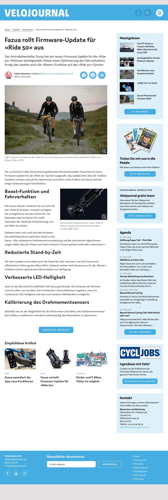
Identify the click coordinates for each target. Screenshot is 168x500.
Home (7, 29)
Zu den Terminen (140, 332)
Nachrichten (27, 29)
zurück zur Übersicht (56, 330)
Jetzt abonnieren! (140, 216)
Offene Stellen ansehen (140, 381)
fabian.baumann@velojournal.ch (56, 73)
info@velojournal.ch (15, 465)
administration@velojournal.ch (134, 427)
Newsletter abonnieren (65, 456)
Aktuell (16, 29)
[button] (83, 75)
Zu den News (140, 111)
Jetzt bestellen (140, 174)
